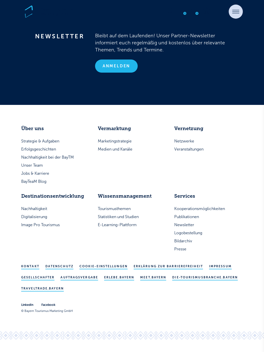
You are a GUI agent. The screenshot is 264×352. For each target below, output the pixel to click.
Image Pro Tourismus (40, 224)
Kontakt (30, 266)
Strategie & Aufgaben (40, 141)
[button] (236, 12)
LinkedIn (27, 305)
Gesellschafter (37, 277)
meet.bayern (153, 277)
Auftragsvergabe (79, 277)
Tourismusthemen (114, 208)
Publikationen (186, 216)
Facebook (48, 305)
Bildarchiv (183, 241)
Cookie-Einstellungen (103, 266)
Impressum (220, 266)
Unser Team (32, 165)
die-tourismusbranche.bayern (205, 277)
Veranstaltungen (188, 149)
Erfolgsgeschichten (38, 149)
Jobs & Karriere (35, 173)
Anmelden (116, 66)
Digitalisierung (34, 216)
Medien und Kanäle (115, 149)
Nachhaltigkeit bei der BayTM (47, 157)
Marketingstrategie (115, 141)
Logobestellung (188, 232)
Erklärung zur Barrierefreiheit (168, 266)
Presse (180, 249)
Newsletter (184, 224)
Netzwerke (184, 141)
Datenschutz (59, 266)
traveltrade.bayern (42, 288)
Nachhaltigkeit (34, 208)
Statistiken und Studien (118, 216)
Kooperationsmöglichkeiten (199, 208)
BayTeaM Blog (33, 181)
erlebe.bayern (119, 277)
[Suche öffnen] (170, 11)
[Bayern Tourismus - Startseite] (47, 12)
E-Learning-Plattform (117, 224)
